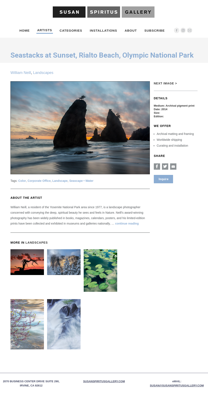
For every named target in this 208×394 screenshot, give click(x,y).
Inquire (163, 179)
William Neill (20, 73)
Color (22, 180)
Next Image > (165, 83)
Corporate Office (39, 180)
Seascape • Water (81, 180)
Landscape (60, 180)
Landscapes (43, 73)
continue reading (127, 223)
